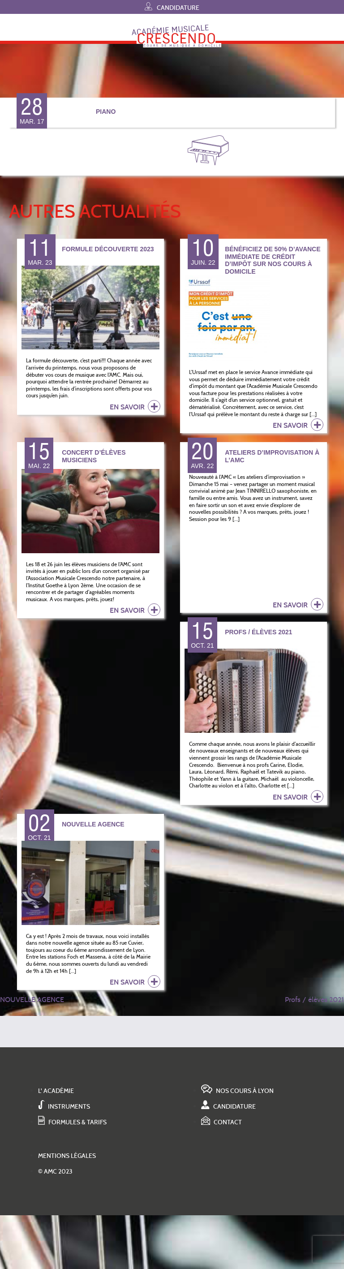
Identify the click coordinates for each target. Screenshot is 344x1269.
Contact (221, 1122)
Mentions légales (67, 1156)
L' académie (56, 1091)
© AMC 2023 (55, 1171)
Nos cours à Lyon (237, 1091)
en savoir (135, 406)
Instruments (64, 1106)
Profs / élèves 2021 (314, 999)
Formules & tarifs (72, 1122)
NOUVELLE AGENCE (32, 999)
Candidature (172, 6)
